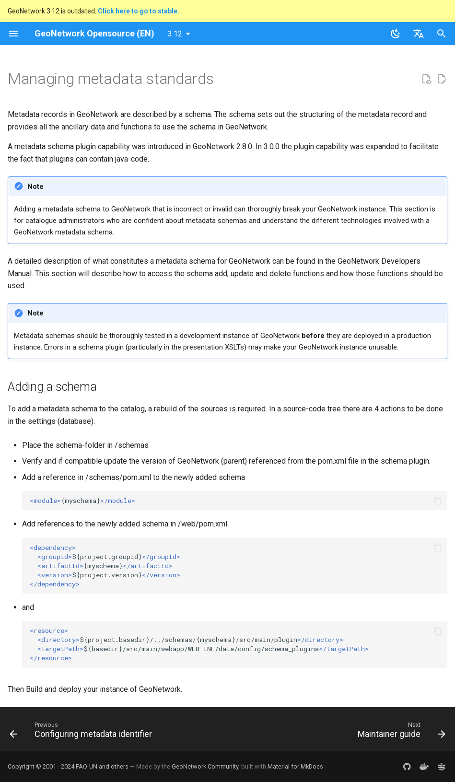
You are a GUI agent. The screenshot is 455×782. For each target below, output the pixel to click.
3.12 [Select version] (175, 33)
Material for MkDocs (295, 766)
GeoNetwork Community (205, 766)
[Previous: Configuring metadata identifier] (82, 732)
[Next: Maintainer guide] (399, 732)
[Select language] (418, 33)
